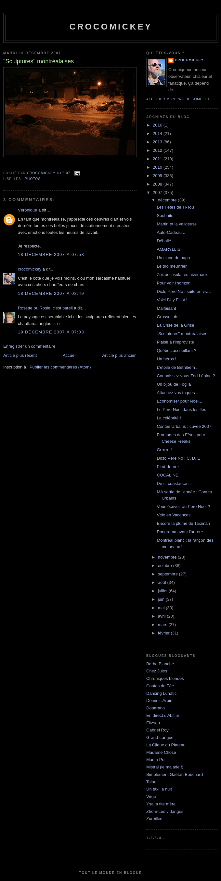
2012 (158, 150)
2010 (158, 167)
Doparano (155, 708)
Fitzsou (153, 722)
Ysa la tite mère (161, 804)
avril (162, 616)
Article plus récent (20, 355)
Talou (151, 781)
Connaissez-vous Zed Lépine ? (186, 375)
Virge (151, 796)
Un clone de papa (173, 257)
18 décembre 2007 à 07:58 (51, 254)
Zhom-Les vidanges (164, 811)
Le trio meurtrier (172, 266)
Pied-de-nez (168, 466)
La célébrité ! (169, 418)
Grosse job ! (168, 316)
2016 (158, 125)
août (162, 582)
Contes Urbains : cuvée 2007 (184, 426)
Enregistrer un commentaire (29, 346)
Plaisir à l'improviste (175, 342)
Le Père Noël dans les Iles (181, 409)
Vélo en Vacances (173, 515)
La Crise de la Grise (175, 325)
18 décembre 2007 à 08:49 (51, 293)
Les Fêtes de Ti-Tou (175, 207)
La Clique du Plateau (166, 744)
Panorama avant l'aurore (180, 531)
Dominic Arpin (159, 700)
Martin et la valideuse (177, 224)
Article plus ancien (119, 355)
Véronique (27, 210)
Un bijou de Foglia (174, 384)
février (164, 633)
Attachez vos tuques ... (178, 392)
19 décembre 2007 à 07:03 (51, 332)
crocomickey (110, 26)
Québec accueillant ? (176, 350)
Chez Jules (156, 671)
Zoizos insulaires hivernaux (182, 274)
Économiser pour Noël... (179, 401)
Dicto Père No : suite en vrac (183, 291)
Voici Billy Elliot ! (172, 299)
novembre (168, 557)
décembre (168, 200)
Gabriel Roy (157, 730)
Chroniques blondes (165, 678)
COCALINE (167, 475)
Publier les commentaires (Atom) (60, 367)
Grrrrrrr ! (164, 449)
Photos (33, 179)
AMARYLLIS (168, 249)
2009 (158, 175)
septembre (168, 574)
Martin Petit (157, 759)
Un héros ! (166, 358)
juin (162, 599)
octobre (165, 565)
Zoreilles (154, 818)
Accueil (69, 355)
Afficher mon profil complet (178, 99)
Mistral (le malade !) (164, 767)
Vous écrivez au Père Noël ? (183, 506)
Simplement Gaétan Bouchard (174, 774)
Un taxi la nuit (159, 789)
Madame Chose (161, 752)
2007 (158, 192)
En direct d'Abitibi (162, 715)
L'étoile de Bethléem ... (178, 367)
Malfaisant (166, 308)
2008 (158, 184)
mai (162, 607)
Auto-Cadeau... (171, 232)
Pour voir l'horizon (173, 283)
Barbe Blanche (160, 663)
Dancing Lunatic (161, 693)
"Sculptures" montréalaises (182, 333)
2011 (158, 158)
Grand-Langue (160, 737)
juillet (163, 590)
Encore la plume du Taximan (183, 523)
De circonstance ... (174, 483)
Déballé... (166, 240)
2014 (158, 133)
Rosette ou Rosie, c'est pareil (45, 308)
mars (163, 624)
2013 (158, 141)
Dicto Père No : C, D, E (178, 458)
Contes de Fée (160, 685)
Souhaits (165, 215)
